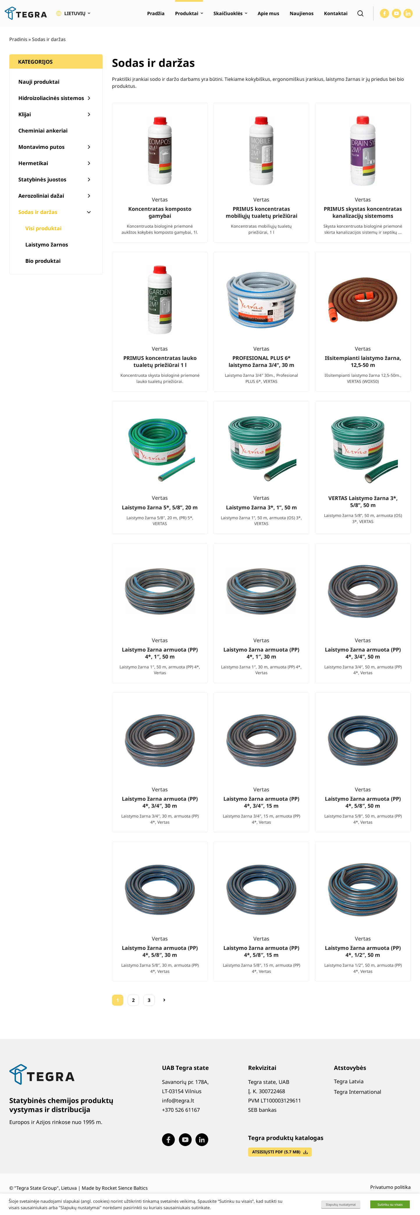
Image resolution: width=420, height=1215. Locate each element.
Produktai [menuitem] (186, 13)
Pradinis (18, 39)
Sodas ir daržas (37, 211)
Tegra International (357, 1091)
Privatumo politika (390, 1187)
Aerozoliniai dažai (41, 195)
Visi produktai (43, 228)
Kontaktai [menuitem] (336, 13)
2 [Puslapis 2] (133, 1000)
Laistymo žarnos (46, 244)
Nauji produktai (38, 81)
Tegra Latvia (349, 1081)
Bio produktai (42, 260)
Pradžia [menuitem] (156, 13)
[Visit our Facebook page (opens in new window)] (384, 13)
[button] (73, 13)
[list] (261, 547)
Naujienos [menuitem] (302, 13)
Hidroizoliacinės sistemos (51, 97)
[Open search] (360, 13)
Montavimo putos (41, 146)
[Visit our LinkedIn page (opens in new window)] (408, 13)
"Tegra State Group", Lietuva (45, 1188)
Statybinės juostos (42, 179)
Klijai (24, 114)
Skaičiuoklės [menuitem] (228, 13)
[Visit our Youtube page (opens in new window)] (396, 13)
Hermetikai (33, 163)
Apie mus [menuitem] (268, 13)
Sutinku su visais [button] (390, 1204)
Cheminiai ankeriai (42, 130)
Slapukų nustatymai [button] (341, 1204)
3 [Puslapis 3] (149, 1000)
